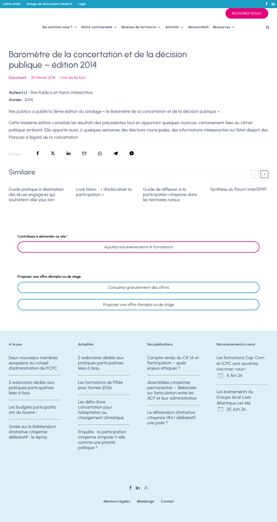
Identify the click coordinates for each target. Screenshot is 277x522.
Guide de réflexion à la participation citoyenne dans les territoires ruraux (170, 194)
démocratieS (198, 27)
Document (17, 77)
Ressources (221, 27)
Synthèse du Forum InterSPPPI (238, 189)
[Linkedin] (273, 4)
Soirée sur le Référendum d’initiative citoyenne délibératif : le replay (32, 434)
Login (82, 4)
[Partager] (37, 153)
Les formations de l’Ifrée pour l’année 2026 (100, 385)
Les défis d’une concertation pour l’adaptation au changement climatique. (101, 410)
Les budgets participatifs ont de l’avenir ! (32, 410)
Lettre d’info (12, 4)
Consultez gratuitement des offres (138, 287)
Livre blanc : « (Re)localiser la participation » (104, 192)
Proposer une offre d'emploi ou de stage (138, 304)
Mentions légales (116, 501)
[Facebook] (266, 4)
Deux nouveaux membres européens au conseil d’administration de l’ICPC (33, 363)
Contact (167, 501)
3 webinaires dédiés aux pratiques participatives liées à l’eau (31, 387)
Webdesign (145, 501)
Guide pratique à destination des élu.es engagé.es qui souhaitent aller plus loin (36, 194)
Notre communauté (96, 27)
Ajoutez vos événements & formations (138, 247)
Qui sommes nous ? (57, 27)
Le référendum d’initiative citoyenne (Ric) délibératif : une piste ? (172, 418)
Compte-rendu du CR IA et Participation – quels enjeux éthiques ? (173, 363)
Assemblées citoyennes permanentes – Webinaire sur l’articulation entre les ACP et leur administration (172, 390)
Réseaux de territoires (138, 27)
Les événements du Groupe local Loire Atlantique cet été (234, 397)
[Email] (84, 153)
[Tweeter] (53, 153)
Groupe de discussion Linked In (49, 4)
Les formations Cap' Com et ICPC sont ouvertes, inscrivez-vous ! (240, 363)
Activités (172, 27)
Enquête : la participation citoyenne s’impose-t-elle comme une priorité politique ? (102, 441)
